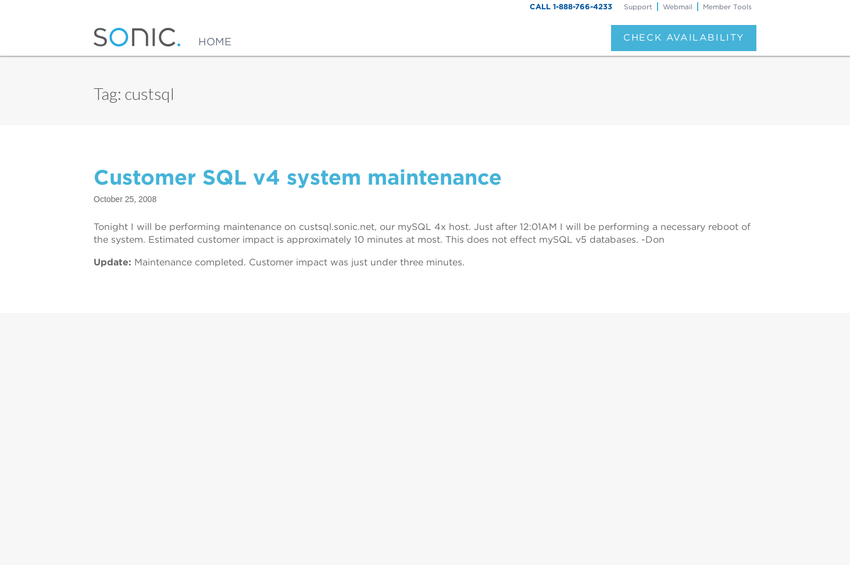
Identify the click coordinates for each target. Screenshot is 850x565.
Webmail (677, 6)
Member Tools (727, 6)
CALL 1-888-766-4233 (571, 6)
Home (214, 41)
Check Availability (683, 37)
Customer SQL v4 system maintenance (298, 177)
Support (638, 6)
